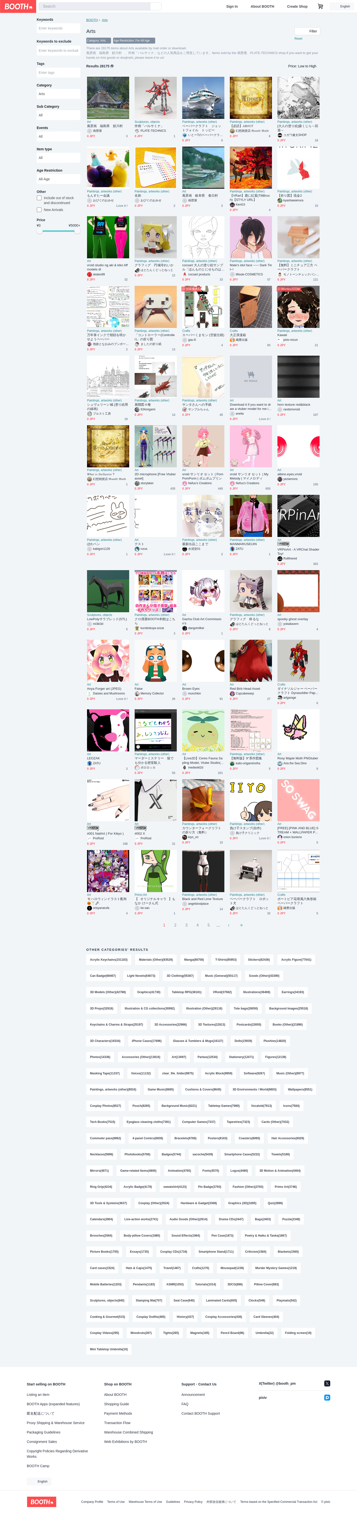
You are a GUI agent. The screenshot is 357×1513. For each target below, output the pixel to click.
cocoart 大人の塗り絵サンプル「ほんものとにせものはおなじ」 (202, 267)
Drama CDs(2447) (231, 1221)
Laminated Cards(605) (221, 1303)
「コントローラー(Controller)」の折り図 (155, 337)
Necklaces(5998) (101, 1156)
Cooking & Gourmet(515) (107, 1319)
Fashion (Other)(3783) (248, 1188)
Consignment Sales (42, 1442)
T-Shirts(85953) (226, 959)
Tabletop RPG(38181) (187, 992)
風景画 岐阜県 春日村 (200, 195)
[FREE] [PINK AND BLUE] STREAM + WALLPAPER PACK (298, 830)
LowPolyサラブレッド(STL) (107, 619)
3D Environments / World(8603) (255, 1090)
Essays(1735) (139, 1254)
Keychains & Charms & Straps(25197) (116, 1025)
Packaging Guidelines (43, 1432)
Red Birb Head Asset (245, 688)
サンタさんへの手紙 (196, 404)
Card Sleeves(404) (266, 1319)
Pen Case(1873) (222, 1237)
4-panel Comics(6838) (147, 1139)
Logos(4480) (239, 1172)
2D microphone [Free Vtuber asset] (155, 476)
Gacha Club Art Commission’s (201, 621)
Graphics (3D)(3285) (242, 1205)
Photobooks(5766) (137, 1156)
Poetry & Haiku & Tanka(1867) (266, 1237)
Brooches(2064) (101, 1237)
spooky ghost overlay (292, 619)
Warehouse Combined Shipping (128, 1432)
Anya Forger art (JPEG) (104, 688)
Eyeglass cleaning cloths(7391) (149, 1123)
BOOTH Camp (38, 1466)
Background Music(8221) (179, 1107)
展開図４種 (143, 404)
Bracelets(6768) (186, 1139)
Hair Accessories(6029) (287, 1139)
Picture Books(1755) (104, 1254)
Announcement (193, 1395)
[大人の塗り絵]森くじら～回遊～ (297, 128)
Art (89, 121)
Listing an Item (38, 1395)
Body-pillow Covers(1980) (142, 1237)
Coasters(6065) (249, 1139)
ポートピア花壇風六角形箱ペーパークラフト (296, 901)
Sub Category (48, 106)
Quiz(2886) (275, 1205)
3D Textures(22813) (211, 1025)
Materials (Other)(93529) (156, 959)
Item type (44, 149)
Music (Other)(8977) (290, 1074)
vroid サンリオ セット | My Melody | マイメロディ (249, 476)
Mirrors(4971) (99, 1172)
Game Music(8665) (161, 1090)
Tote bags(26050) (246, 1008)
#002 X (140, 833)
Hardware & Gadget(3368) (199, 1205)
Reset (298, 38)
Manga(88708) (194, 959)
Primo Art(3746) (286, 1188)
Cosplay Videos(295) (104, 1335)
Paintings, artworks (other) (199, 121)
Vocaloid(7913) (261, 1107)
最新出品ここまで (195, 544)
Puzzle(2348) (291, 1221)
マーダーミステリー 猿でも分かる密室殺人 (154, 760)
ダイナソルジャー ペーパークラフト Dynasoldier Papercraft (297, 691)
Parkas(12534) (208, 1058)
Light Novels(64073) (141, 976)
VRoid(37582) (222, 992)
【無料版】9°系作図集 (246, 758)
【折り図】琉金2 (289, 195)
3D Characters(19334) (105, 1041)
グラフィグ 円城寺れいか (154, 265)
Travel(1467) (171, 1270)
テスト (139, 544)
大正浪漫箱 (238, 335)
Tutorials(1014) (205, 1286)
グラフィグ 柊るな (244, 619)
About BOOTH (262, 6)
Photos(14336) (100, 1058)
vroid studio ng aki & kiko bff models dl (107, 267)
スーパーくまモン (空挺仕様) (203, 335)
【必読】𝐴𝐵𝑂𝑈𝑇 (241, 126)
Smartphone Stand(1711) (216, 1254)
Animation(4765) (179, 1172)
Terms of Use (116, 1501)
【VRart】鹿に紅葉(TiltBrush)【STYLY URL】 (250, 198)
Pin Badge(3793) (209, 1188)
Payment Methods (118, 1413)
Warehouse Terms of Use (145, 1501)
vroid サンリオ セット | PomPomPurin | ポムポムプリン (202, 476)
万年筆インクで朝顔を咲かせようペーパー (106, 337)
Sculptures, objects (147, 121)
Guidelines (173, 1501)
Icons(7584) (291, 1107)
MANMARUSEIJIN (243, 544)
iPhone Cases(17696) (147, 1041)
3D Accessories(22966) (170, 1025)
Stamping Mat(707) (149, 1303)
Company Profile (92, 1501)
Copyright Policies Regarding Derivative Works (57, 1454)
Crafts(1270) (200, 1270)
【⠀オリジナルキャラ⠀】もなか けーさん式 (155, 901)
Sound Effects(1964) (186, 1237)
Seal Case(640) (184, 1303)
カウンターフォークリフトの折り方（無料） (201, 830)
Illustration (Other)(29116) (204, 1008)
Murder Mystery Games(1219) (276, 1270)
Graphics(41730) (148, 992)
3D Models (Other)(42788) (108, 992)
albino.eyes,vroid (289, 474)
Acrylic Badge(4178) (137, 1188)
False (139, 688)
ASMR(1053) (175, 1286)
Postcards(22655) (249, 1025)
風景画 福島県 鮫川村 (106, 126)
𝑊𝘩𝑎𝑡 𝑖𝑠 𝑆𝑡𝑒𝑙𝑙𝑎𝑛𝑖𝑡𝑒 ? (101, 474)
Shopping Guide (116, 1404)
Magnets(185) (199, 1335)
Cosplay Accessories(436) (223, 1319)
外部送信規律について (221, 1501)
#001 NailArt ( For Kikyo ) (105, 833)
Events (42, 128)
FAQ (184, 1404)
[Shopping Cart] (320, 6)
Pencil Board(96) (232, 1335)
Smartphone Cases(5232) (242, 1156)
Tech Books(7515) (102, 1123)
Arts (105, 20)
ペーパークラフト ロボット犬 (249, 901)
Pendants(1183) (144, 1286)
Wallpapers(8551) (300, 1090)
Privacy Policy (193, 1501)
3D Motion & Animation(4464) (280, 1172)
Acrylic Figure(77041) (296, 959)
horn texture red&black (293, 404)
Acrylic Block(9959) (219, 1074)
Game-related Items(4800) (138, 1172)
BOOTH (92, 20)
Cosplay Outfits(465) (150, 1319)
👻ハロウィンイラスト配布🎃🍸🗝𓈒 (107, 901)
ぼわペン (93, 544)
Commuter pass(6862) (105, 1139)
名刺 (138, 195)
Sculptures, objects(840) (107, 1303)
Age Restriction (49, 170)
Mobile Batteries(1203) (105, 1286)
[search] (145, 6)
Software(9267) (254, 1074)
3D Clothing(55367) (180, 976)
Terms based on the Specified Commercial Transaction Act (278, 1501)
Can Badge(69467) (103, 976)
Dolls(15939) (243, 1041)
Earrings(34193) (293, 992)
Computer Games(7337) (198, 1123)
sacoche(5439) (202, 1156)
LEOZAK (93, 758)
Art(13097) (179, 1058)
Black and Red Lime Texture (202, 899)
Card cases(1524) (102, 1270)
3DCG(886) (235, 1286)
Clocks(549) (257, 1303)
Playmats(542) (287, 1303)
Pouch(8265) (141, 1107)
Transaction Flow (117, 1423)
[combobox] (94, 6)
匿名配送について (41, 1413)
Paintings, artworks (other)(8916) (113, 1090)
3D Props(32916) (101, 1008)
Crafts (186, 330)
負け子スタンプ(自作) (245, 828)
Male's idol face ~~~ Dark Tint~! (251, 267)
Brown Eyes (191, 688)
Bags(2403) (263, 1221)
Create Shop (297, 6)
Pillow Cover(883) (266, 1286)
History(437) (185, 1319)
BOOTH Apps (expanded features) (53, 1404)
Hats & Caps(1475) (139, 1270)
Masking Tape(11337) (105, 1074)
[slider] (40, 231)
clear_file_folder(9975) (178, 1074)
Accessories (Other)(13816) (141, 1058)
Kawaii (282, 335)
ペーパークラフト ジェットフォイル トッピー (201, 128)
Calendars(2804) (101, 1221)
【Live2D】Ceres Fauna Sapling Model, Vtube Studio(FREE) (202, 760)
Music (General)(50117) (221, 976)
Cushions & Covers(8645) (203, 1090)
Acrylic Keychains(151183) (108, 959)
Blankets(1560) (288, 1254)
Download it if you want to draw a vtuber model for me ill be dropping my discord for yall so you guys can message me (251, 407)
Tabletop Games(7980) (224, 1107)
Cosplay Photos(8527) (105, 1107)
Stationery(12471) (241, 1058)
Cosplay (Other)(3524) (153, 1205)
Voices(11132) (141, 1074)
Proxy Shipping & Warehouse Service (56, 1423)
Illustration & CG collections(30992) (150, 1008)
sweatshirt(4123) (175, 1188)
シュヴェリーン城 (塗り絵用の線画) (107, 407)
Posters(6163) (218, 1139)
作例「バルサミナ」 (149, 126)
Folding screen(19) (298, 1335)
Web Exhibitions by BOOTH (125, 1442)
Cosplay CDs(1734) (173, 1254)
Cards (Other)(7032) (275, 1123)
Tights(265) (171, 1335)
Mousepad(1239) (232, 1270)
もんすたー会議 (98, 195)
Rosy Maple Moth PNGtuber (297, 758)
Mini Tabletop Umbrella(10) (109, 1352)
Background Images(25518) (288, 1008)
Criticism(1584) (256, 1254)
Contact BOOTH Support (200, 1413)
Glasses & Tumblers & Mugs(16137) (198, 1041)
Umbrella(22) (265, 1335)
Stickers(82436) (259, 959)
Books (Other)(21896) (288, 1025)
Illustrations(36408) (256, 992)
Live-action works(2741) (141, 1221)
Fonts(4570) (210, 1172)
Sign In (232, 6)
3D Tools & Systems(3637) (108, 1205)
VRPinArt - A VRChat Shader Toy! (298, 552)
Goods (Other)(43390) (264, 976)
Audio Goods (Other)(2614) (189, 1221)
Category (44, 85)
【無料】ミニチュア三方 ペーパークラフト (297, 267)
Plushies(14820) (275, 1041)
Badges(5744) (171, 1156)
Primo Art (141, 894)
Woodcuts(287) (141, 1335)
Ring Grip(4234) (101, 1188)
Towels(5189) (280, 1156)
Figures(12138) (275, 1058)
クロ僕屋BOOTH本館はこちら (155, 621)
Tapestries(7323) (238, 1123)
